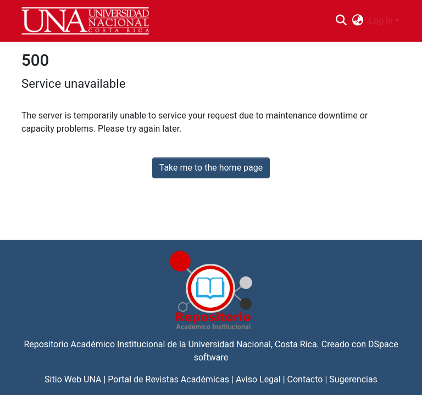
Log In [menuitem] (381, 20)
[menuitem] (358, 20)
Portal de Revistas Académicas (168, 379)
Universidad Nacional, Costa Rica (252, 344)
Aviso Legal (258, 379)
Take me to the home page (211, 167)
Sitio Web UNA (73, 379)
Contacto (305, 379)
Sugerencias (353, 379)
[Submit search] (341, 20)
